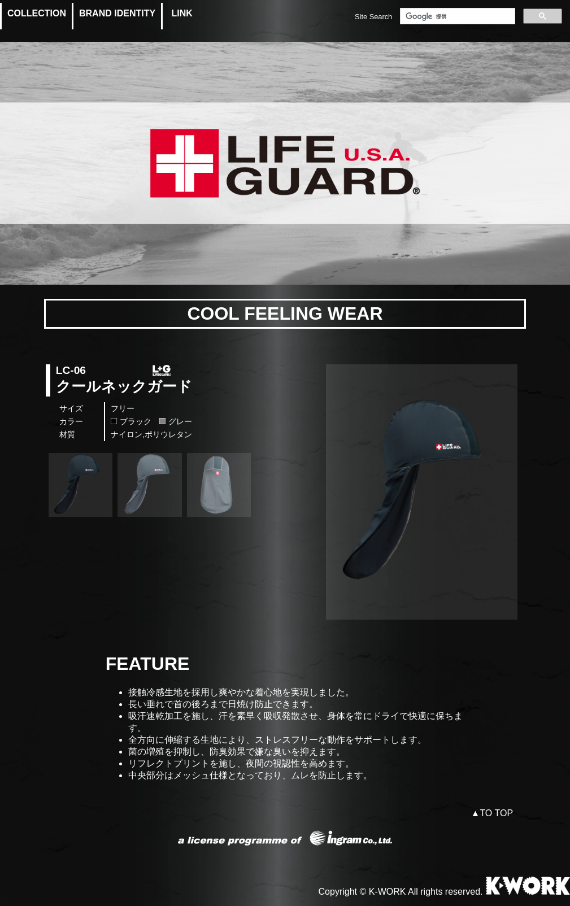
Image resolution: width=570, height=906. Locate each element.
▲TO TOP (492, 813)
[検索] (456, 16)
